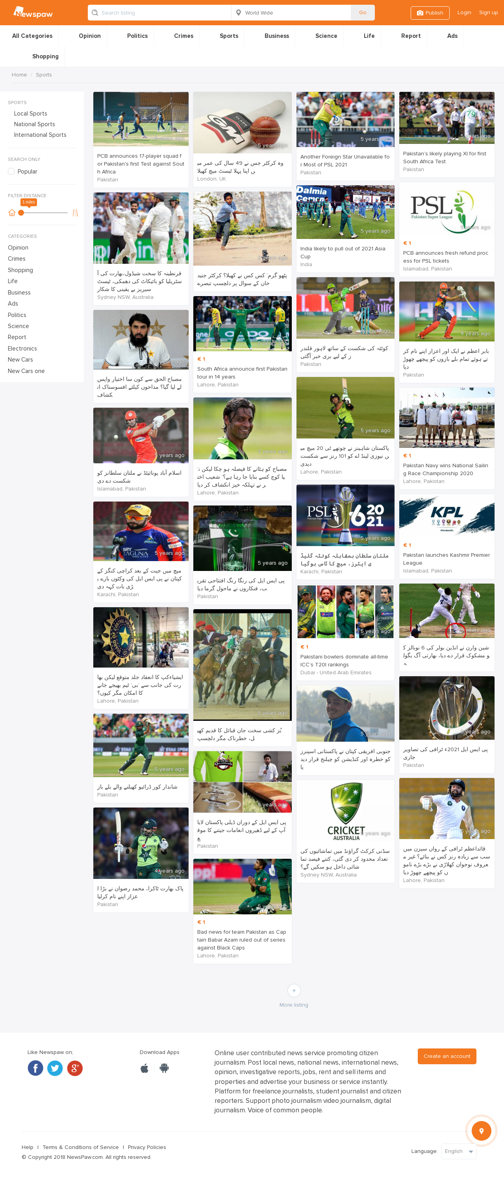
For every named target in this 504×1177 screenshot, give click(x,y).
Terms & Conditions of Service (81, 1147)
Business (277, 35)
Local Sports (30, 113)
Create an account (447, 1056)
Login (464, 12)
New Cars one (26, 371)
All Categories (32, 35)
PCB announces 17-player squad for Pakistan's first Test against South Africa (140, 164)
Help (27, 1147)
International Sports (40, 134)
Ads (452, 35)
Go (363, 12)
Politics (137, 35)
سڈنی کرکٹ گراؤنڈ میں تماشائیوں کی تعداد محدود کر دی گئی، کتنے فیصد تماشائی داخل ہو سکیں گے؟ (345, 859)
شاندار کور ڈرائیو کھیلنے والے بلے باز (137, 786)
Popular (27, 171)
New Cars (20, 359)
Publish (434, 12)
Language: (424, 1151)
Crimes (183, 35)
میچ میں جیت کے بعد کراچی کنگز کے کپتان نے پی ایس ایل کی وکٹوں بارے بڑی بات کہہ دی (139, 578)
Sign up (488, 12)
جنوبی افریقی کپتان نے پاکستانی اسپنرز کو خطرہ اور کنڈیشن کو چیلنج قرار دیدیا (345, 759)
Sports (229, 35)
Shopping (45, 56)
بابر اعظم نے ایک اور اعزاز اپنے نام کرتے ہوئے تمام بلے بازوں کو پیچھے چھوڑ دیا (446, 359)
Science (326, 35)
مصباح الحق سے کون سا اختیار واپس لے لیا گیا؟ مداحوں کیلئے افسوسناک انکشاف (139, 387)
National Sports (34, 124)
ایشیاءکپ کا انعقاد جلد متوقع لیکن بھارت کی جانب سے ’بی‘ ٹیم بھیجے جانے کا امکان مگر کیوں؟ (140, 685)
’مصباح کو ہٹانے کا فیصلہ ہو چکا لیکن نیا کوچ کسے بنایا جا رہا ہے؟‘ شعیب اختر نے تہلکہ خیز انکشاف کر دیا (242, 477)
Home (19, 74)
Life (369, 35)
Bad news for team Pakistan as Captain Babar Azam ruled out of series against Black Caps (241, 940)
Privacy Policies (147, 1147)
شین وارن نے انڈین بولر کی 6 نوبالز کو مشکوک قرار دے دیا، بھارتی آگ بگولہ (446, 655)
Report (411, 35)
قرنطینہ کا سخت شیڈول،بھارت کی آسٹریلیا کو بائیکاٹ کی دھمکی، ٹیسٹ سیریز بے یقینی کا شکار (139, 281)
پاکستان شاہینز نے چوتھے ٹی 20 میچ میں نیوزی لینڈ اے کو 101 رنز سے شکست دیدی (344, 456)
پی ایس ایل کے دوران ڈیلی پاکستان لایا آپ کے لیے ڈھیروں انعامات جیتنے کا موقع (241, 830)
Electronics (22, 348)
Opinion (90, 35)
